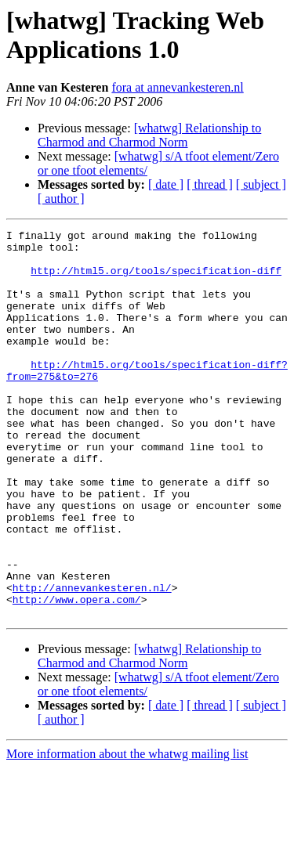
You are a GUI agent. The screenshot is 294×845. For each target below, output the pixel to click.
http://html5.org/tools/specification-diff (156, 280)
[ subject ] (261, 184)
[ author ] (61, 198)
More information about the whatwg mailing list (127, 831)
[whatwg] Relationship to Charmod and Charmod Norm (149, 135)
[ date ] (165, 184)
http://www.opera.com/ (77, 674)
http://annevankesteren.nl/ (92, 660)
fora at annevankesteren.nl (177, 87)
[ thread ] (210, 184)
